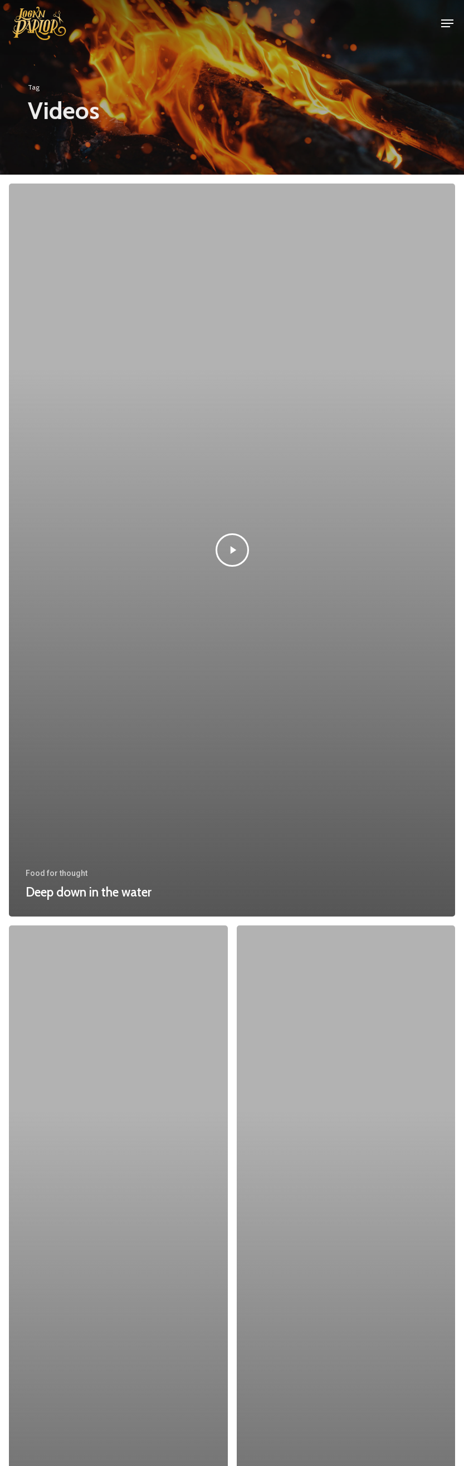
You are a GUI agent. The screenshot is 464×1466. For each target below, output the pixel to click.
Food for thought (56, 873)
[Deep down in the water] (232, 550)
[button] (447, 23)
